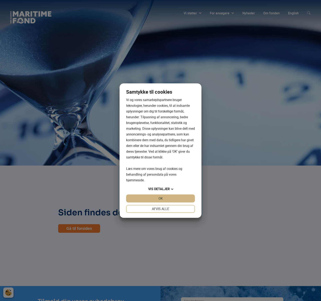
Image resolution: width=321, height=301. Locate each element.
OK (160, 198)
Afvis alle (160, 209)
